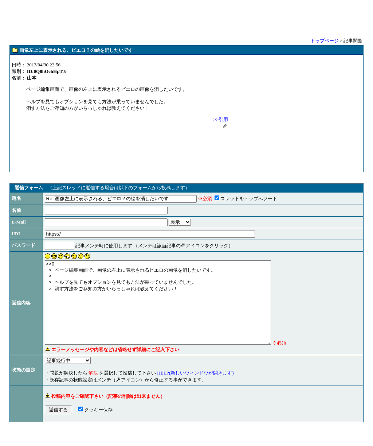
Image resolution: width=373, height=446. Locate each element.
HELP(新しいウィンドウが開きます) (195, 389)
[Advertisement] (186, 18)
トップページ (324, 40)
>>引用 (220, 119)
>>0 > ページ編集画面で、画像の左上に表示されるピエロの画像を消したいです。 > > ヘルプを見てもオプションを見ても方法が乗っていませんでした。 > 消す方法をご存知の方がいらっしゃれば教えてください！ (171, 310)
